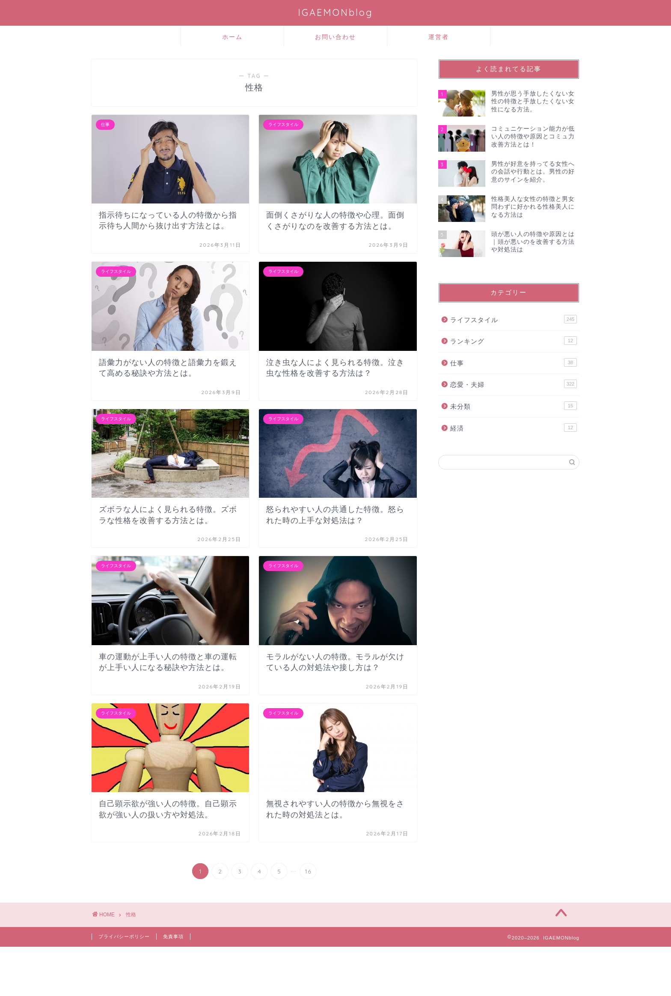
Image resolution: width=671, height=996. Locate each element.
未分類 (513, 405)
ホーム (232, 37)
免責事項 (173, 936)
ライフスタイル (513, 319)
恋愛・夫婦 (513, 384)
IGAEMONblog (335, 12)
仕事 (513, 362)
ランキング (513, 340)
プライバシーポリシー (124, 936)
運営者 (438, 37)
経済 (513, 427)
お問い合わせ (335, 37)
